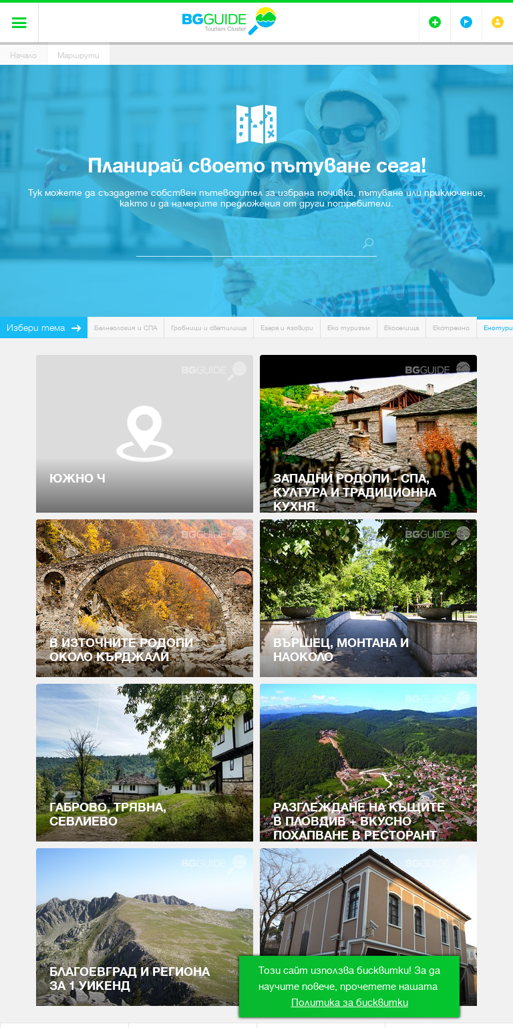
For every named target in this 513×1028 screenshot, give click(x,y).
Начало (23, 55)
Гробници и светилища (208, 328)
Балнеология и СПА (125, 328)
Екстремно (451, 328)
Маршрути (78, 55)
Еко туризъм (348, 328)
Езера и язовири (287, 328)
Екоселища (401, 328)
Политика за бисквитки (349, 1003)
